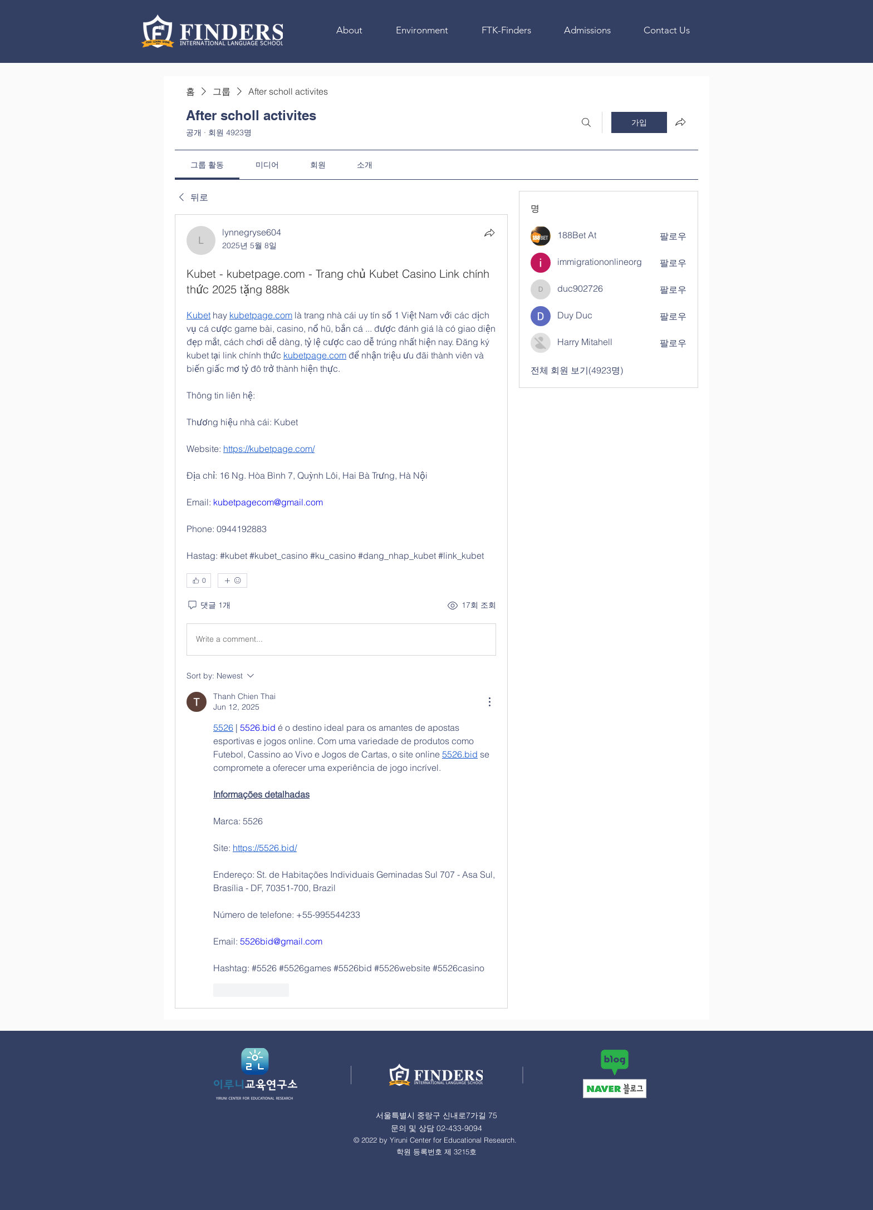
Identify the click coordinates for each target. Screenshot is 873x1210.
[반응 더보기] (232, 580)
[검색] (586, 122)
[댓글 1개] (208, 605)
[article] (341, 611)
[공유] (489, 232)
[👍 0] (199, 580)
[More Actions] (489, 702)
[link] (207, 165)
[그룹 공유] (680, 122)
